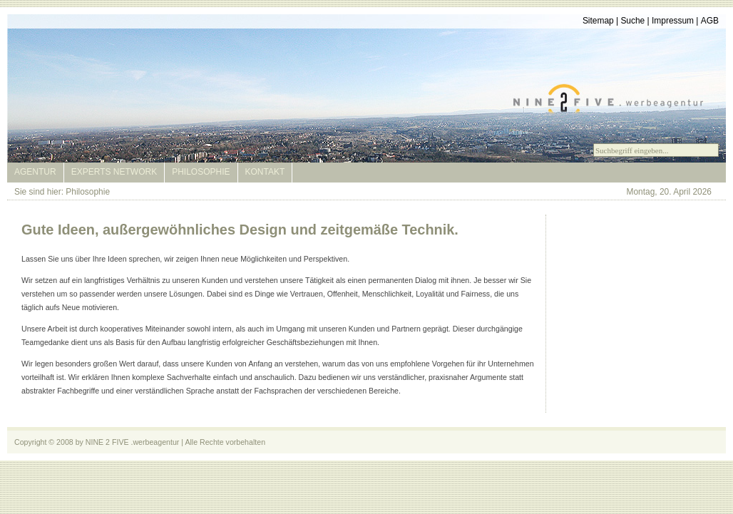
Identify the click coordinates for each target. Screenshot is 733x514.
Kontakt (265, 172)
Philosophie (201, 172)
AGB (710, 21)
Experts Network (114, 172)
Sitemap (598, 21)
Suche (632, 21)
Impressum (673, 21)
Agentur (35, 172)
